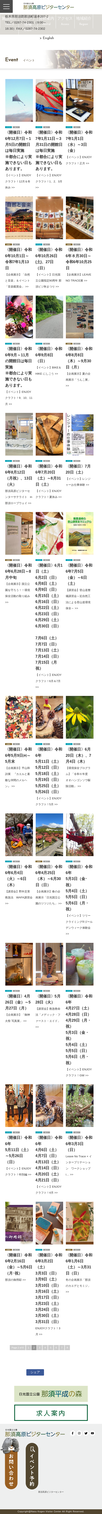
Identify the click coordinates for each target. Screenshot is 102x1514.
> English (47, 38)
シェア (35, 1372)
